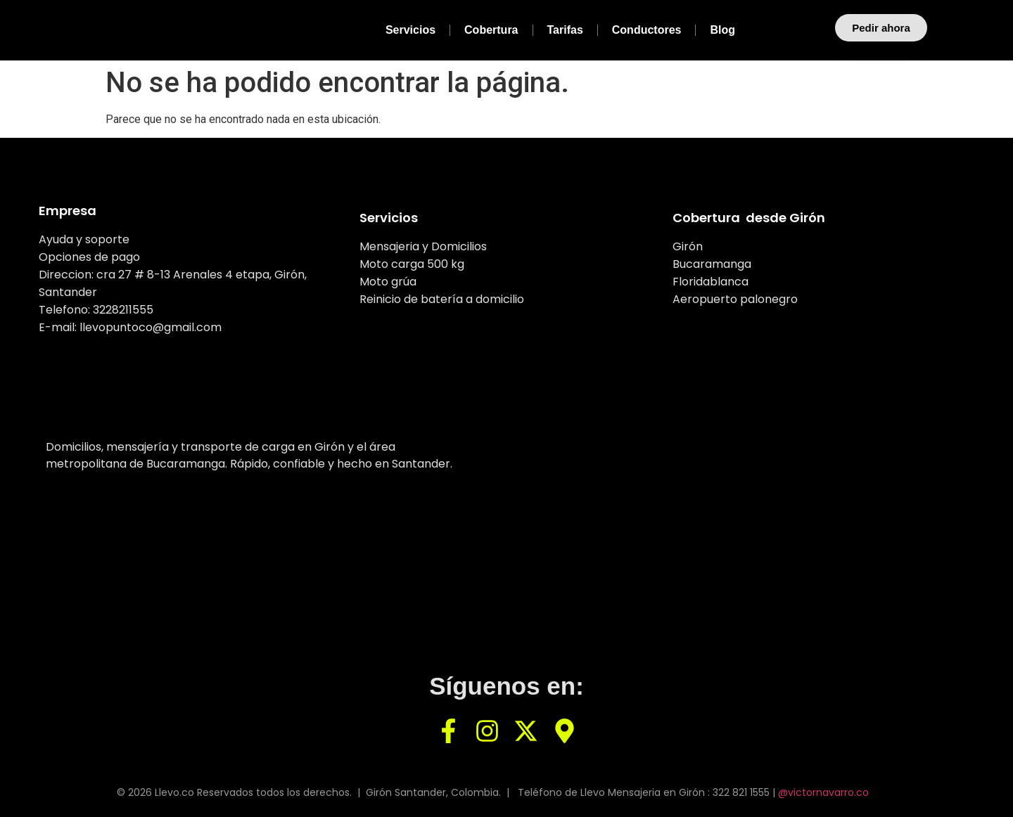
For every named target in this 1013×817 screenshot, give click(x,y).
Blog (722, 30)
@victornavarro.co (823, 792)
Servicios (410, 30)
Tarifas (565, 30)
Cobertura (491, 30)
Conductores (647, 30)
